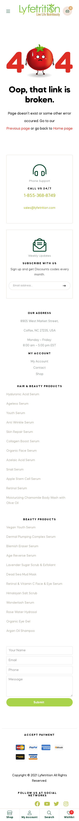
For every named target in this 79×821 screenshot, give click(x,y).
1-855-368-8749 (39, 196)
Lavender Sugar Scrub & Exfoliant (31, 565)
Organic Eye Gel (18, 621)
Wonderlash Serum (20, 602)
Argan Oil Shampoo (20, 631)
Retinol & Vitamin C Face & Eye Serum (34, 584)
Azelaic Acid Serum (20, 460)
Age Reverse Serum (21, 555)
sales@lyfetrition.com (39, 208)
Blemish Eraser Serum (22, 546)
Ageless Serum (17, 403)
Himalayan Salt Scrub (21, 593)
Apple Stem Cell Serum (23, 479)
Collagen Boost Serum (22, 441)
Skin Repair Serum (19, 432)
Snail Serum (15, 469)
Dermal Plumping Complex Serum (31, 536)
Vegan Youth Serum (21, 527)
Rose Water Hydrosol (21, 612)
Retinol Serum (16, 488)
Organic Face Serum (21, 450)
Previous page (18, 128)
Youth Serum (15, 413)
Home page (63, 128)
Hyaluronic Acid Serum (22, 394)
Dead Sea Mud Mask (21, 574)
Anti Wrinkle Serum (20, 422)
